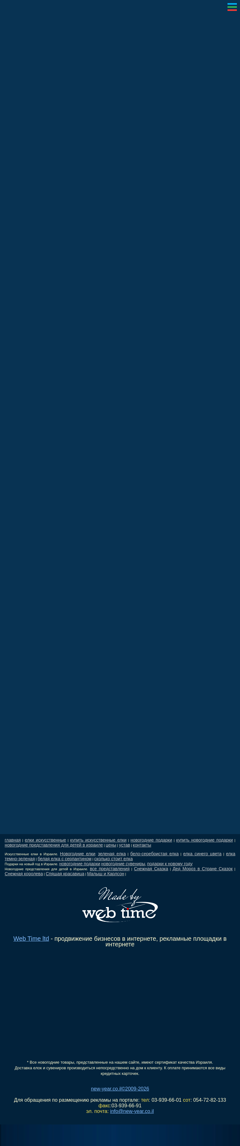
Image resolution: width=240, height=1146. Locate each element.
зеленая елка (112, 853)
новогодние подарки (151, 840)
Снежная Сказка (151, 868)
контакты (142, 845)
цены (111, 845)
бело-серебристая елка (154, 853)
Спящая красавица (65, 873)
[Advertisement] (120, 601)
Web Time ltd (31, 938)
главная (13, 840)
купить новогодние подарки (204, 840)
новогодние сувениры (123, 863)
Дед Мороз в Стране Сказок (202, 868)
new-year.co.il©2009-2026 (120, 1088)
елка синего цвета (202, 853)
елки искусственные (45, 840)
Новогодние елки (77, 853)
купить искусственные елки (98, 840)
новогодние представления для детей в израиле (54, 845)
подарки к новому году (169, 863)
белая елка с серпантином (64, 858)
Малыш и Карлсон (105, 873)
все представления (110, 868)
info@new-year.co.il (132, 1111)
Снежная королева (24, 873)
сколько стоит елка (113, 858)
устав (124, 845)
